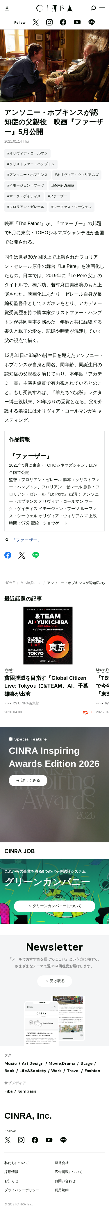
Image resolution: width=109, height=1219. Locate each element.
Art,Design (33, 1063)
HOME (9, 583)
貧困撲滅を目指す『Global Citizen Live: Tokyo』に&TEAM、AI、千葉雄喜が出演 (46, 686)
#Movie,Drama (62, 185)
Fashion (92, 1071)
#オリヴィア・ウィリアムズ (77, 175)
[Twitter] (36, 23)
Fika (8, 1091)
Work (56, 1071)
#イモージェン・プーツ (25, 185)
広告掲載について (69, 1172)
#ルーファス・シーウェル (71, 207)
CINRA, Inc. (28, 1115)
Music (10, 1063)
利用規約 (62, 1190)
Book (9, 1071)
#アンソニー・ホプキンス (27, 175)
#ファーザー (57, 196)
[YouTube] (77, 23)
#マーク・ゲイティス (24, 196)
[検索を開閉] (93, 8)
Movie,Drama (31, 583)
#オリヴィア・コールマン (27, 153)
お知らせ (11, 1181)
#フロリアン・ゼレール (25, 207)
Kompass (26, 1091)
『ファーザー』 (26, 539)
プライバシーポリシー (21, 1190)
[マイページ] (7, 8)
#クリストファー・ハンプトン (31, 164)
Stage (87, 1063)
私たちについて (16, 1163)
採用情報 (11, 1172)
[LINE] (91, 23)
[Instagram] (49, 23)
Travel (73, 1071)
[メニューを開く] (102, 8)
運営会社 (62, 1163)
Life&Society (32, 1071)
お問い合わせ (65, 1181)
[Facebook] (63, 23)
